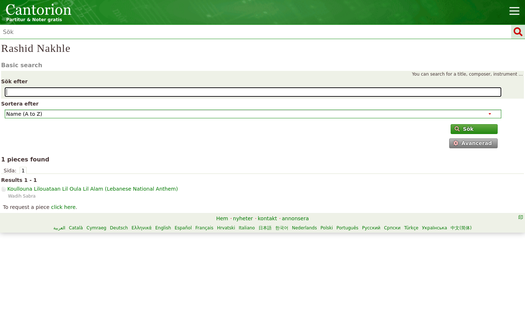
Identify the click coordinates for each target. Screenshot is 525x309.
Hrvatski (226, 227)
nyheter (243, 218)
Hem (222, 218)
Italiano (247, 227)
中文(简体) (461, 227)
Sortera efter (20, 104)
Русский (371, 227)
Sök (464, 129)
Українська (434, 227)
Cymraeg (96, 227)
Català (76, 227)
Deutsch (119, 227)
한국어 (281, 227)
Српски (392, 227)
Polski (326, 227)
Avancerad (472, 143)
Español (183, 227)
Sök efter (14, 81)
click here (63, 207)
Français (204, 227)
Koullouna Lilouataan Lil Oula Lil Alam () (92, 189)
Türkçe (411, 227)
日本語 (265, 227)
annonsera (295, 218)
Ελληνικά (142, 227)
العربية (59, 227)
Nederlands (304, 227)
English (163, 227)
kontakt (267, 218)
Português (347, 227)
